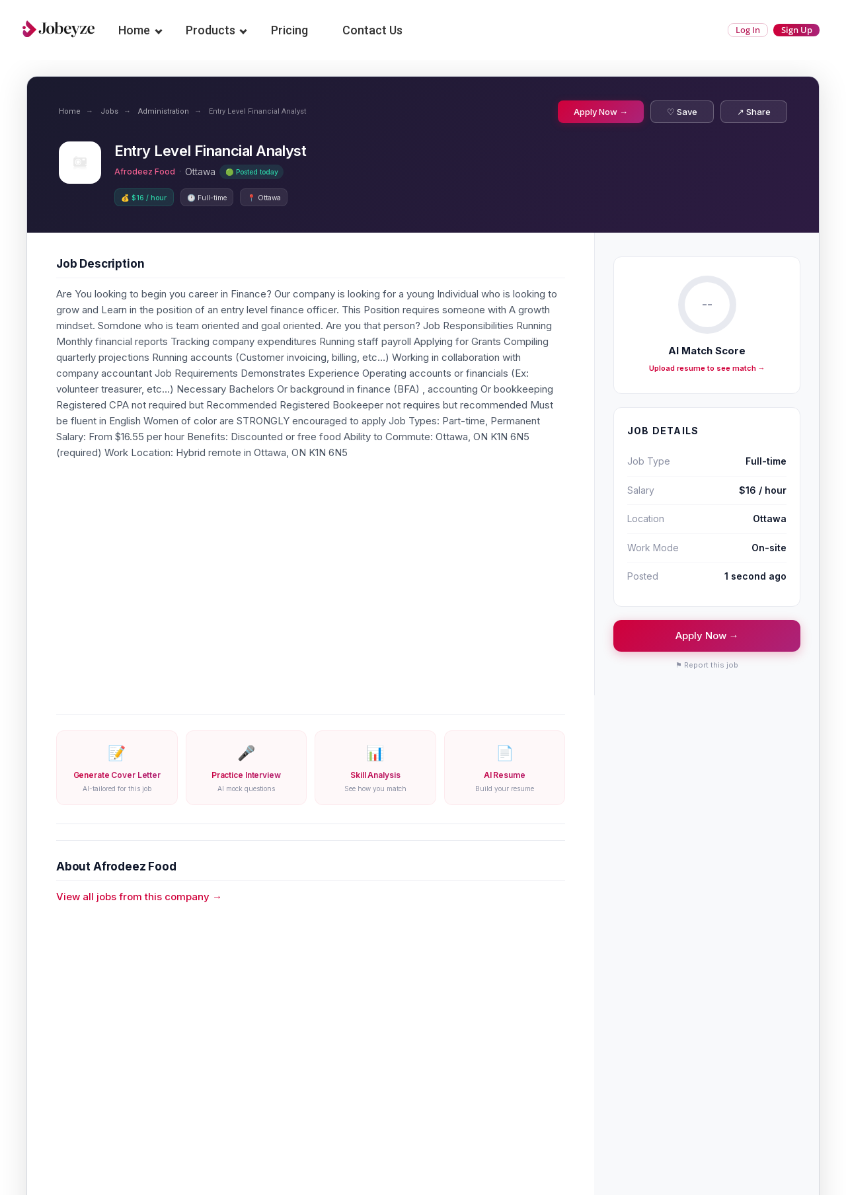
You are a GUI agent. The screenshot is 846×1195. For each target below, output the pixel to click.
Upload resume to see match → (707, 370)
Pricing (297, 30)
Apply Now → (601, 111)
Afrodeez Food (148, 171)
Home (142, 30)
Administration (163, 111)
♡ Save (682, 111)
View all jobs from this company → (139, 899)
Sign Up (788, 30)
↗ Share (754, 111)
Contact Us (380, 30)
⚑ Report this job (706, 667)
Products (218, 30)
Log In (722, 30)
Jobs (109, 111)
